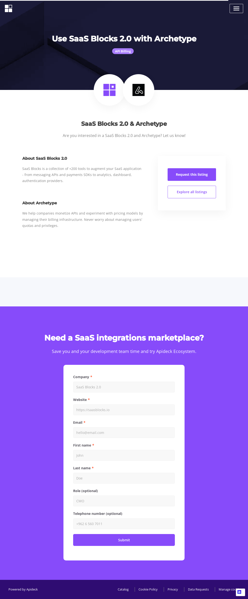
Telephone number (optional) (97, 513)
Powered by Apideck (23, 589)
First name (82, 445)
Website (80, 399)
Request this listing (192, 174)
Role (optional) (85, 490)
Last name (82, 468)
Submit (124, 540)
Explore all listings (192, 192)
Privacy (173, 589)
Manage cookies (230, 589)
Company (81, 377)
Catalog (123, 589)
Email (77, 422)
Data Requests (198, 589)
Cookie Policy (148, 589)
